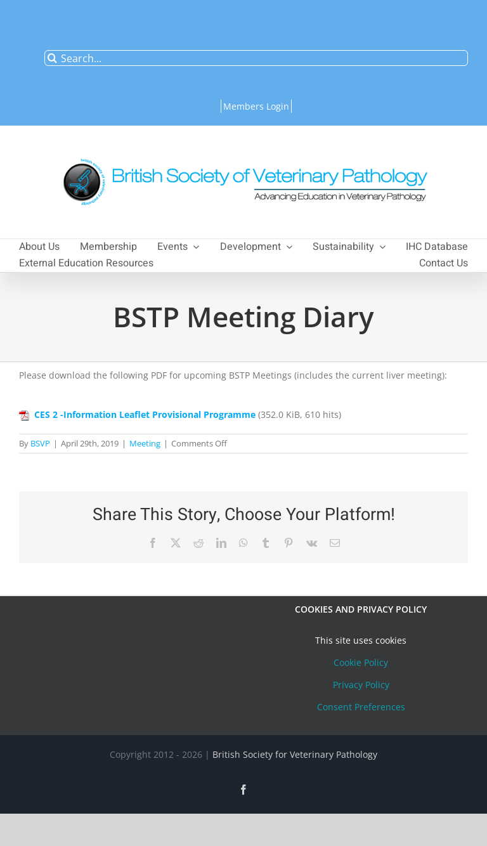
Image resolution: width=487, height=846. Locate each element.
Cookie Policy (361, 662)
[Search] (52, 58)
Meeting (144, 443)
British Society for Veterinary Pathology (294, 754)
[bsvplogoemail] (243, 152)
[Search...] (256, 58)
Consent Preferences (361, 707)
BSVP (40, 443)
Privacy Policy (361, 685)
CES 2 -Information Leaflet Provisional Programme (145, 414)
